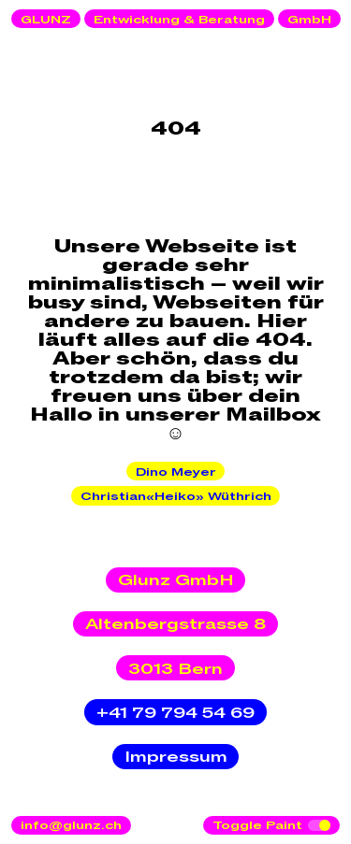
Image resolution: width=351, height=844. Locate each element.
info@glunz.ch (71, 825)
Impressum (175, 757)
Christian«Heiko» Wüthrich (175, 496)
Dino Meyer (176, 472)
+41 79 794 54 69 (175, 713)
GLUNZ (46, 19)
